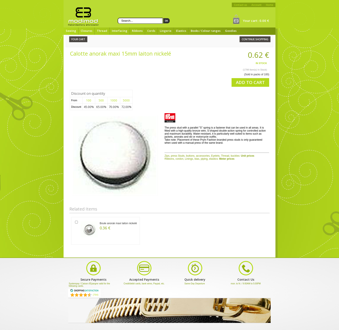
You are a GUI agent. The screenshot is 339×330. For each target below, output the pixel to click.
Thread (102, 31)
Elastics (181, 31)
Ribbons (137, 31)
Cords (151, 31)
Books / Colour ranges (206, 31)
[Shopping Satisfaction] (84, 291)
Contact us (240, 5)
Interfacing (119, 31)
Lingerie (165, 31)
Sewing (71, 31)
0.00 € (264, 20)
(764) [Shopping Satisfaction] (95, 294)
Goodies (231, 31)
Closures (86, 31)
